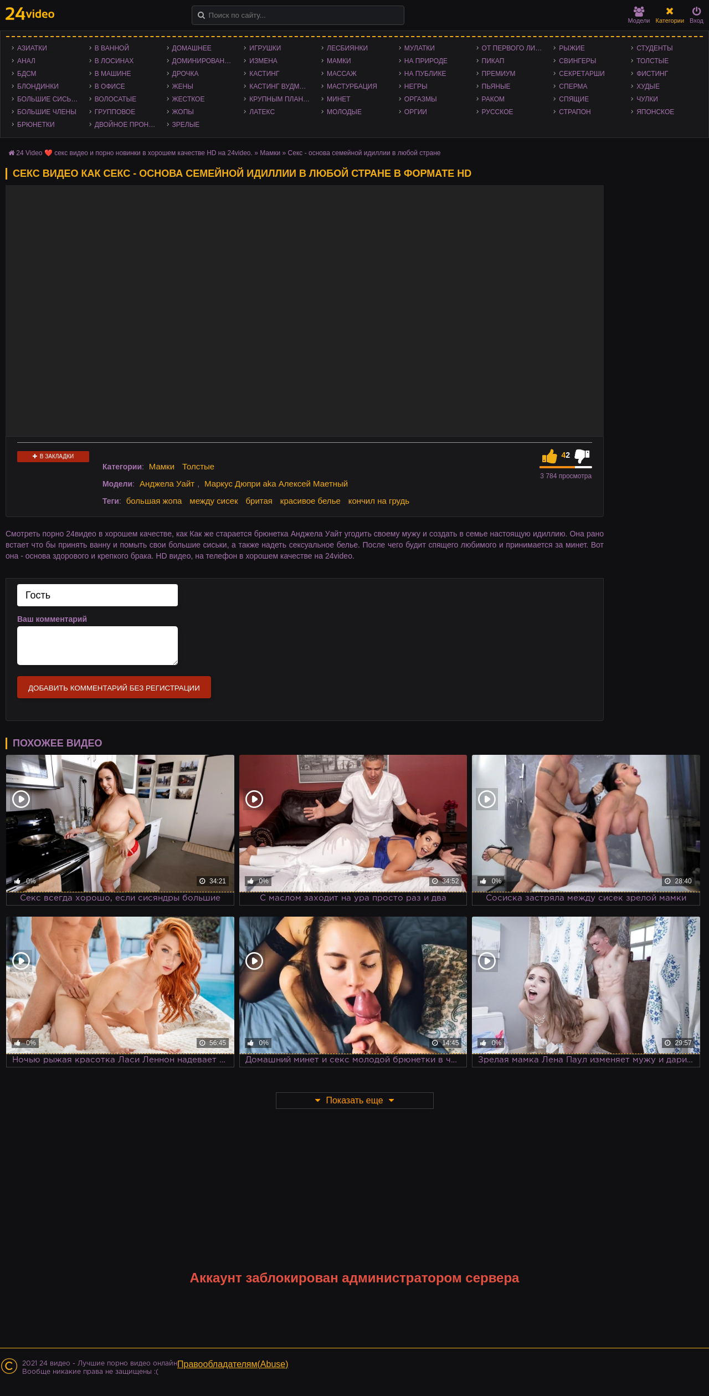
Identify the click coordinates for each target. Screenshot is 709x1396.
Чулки (647, 99)
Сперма (573, 86)
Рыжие (571, 48)
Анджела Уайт (167, 483)
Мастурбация (352, 86)
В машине (113, 74)
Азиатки (32, 48)
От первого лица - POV (515, 48)
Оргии (415, 112)
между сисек (213, 500)
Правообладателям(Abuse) (233, 1364)
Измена (263, 61)
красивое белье (310, 500)
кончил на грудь (378, 500)
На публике (425, 74)
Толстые (652, 61)
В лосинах (114, 61)
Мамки (339, 61)
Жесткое (188, 99)
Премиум (499, 74)
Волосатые (115, 99)
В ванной (112, 48)
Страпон (574, 112)
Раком (493, 99)
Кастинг (264, 74)
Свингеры (577, 61)
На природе (426, 61)
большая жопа (154, 500)
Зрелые (186, 125)
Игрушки (265, 48)
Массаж (342, 74)
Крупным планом (281, 99)
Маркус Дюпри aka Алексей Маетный (276, 483)
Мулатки (419, 48)
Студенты (654, 48)
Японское (655, 112)
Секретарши (581, 74)
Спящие (574, 99)
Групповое (115, 112)
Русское (497, 112)
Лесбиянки (347, 48)
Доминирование (203, 61)
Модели (639, 15)
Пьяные (496, 86)
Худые (648, 86)
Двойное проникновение (128, 125)
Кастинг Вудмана (281, 86)
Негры (416, 86)
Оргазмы (420, 99)
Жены (182, 86)
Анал (26, 61)
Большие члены (46, 112)
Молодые (344, 112)
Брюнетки (36, 125)
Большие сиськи (48, 99)
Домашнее (192, 48)
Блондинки (38, 86)
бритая (258, 500)
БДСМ (27, 74)
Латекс (262, 112)
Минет (339, 99)
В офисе (110, 86)
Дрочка (185, 74)
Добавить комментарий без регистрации (114, 688)
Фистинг (652, 74)
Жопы (183, 112)
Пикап (493, 61)
